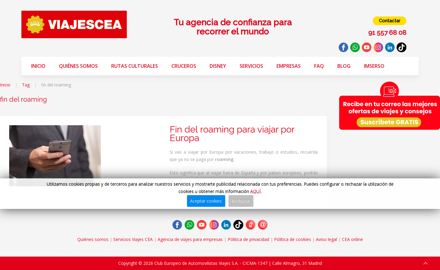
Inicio (38, 66)
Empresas (289, 66)
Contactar (389, 21)
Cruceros (183, 66)
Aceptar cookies (206, 201)
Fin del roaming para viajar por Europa (232, 133)
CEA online (352, 239)
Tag (26, 85)
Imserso (374, 66)
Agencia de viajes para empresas (190, 239)
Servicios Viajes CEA (133, 239)
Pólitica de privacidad (248, 239)
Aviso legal (326, 239)
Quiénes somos (78, 66)
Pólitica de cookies (292, 239)
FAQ (319, 66)
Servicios (251, 66)
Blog (343, 66)
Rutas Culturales (134, 66)
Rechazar (241, 201)
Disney (218, 66)
